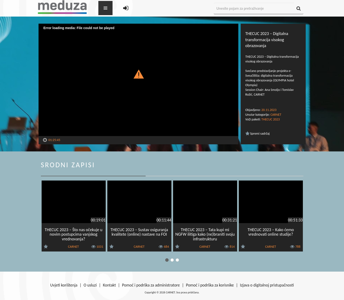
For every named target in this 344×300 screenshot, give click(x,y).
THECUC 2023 (270, 119)
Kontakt (109, 285)
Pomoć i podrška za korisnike (210, 285)
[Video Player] (138, 80)
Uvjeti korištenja (63, 285)
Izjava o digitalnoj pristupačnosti (267, 285)
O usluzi (90, 285)
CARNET (275, 115)
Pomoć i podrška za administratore (151, 285)
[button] (138, 74)
